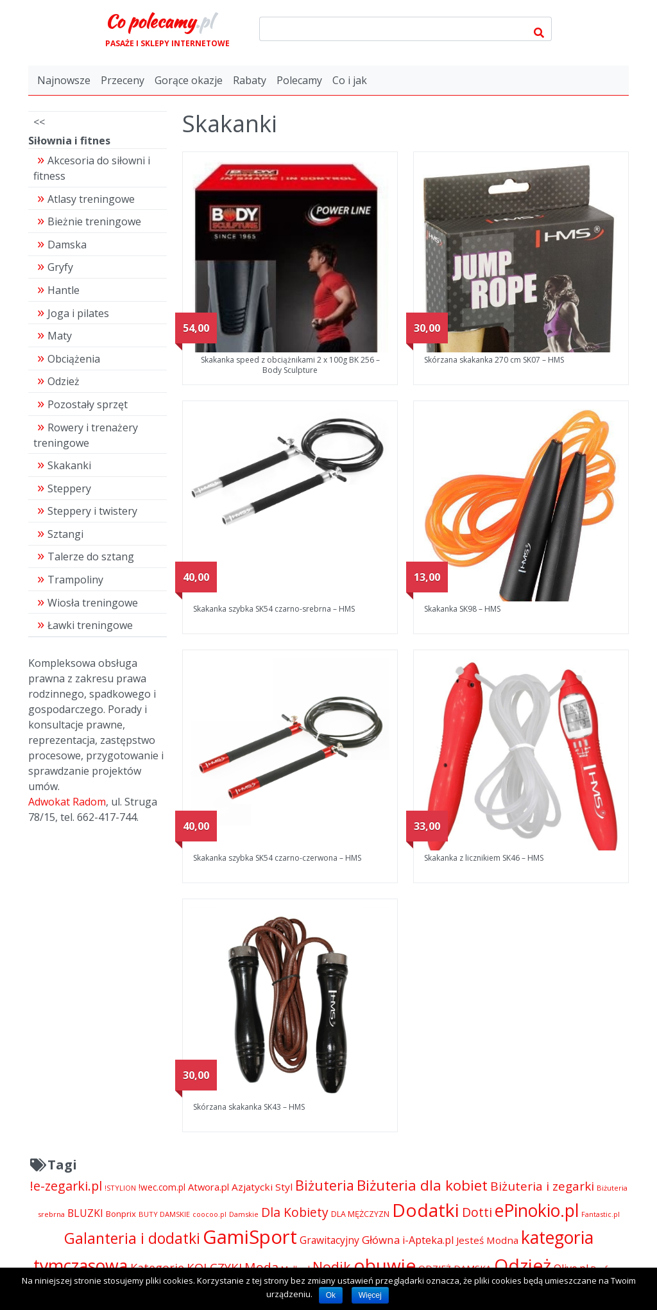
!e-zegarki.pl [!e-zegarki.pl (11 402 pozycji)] (66, 1185)
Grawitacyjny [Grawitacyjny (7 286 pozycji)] (329, 1240)
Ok (331, 1295)
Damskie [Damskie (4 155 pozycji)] (244, 1214)
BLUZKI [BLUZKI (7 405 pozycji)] (85, 1213)
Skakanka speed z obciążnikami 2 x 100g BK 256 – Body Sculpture (290, 364)
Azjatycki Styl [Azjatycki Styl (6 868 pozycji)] (262, 1186)
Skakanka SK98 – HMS (462, 608)
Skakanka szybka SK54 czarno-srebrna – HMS (274, 608)
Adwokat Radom (67, 802)
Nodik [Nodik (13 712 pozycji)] (331, 1266)
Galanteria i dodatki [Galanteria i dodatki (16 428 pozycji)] (132, 1238)
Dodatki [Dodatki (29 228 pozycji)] (425, 1210)
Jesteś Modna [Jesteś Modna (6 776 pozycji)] (487, 1240)
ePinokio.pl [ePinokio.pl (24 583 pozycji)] (537, 1210)
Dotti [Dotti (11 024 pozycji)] (477, 1212)
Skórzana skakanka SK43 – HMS (249, 1106)
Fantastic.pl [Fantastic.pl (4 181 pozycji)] (600, 1214)
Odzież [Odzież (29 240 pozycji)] (522, 1265)
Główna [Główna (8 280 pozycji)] (381, 1239)
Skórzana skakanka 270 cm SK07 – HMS (494, 359)
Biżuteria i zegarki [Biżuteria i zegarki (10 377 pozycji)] (542, 1186)
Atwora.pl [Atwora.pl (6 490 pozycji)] (208, 1186)
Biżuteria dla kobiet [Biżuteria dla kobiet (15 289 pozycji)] (422, 1185)
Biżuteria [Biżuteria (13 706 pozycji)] (324, 1185)
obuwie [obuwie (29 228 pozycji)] (385, 1265)
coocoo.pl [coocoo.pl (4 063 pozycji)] (209, 1214)
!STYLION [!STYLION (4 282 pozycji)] (120, 1188)
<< (39, 122)
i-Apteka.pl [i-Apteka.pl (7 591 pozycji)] (428, 1240)
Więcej (370, 1295)
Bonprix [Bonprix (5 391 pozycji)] (121, 1214)
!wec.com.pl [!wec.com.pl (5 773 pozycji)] (162, 1187)
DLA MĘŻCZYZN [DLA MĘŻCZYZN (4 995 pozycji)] (360, 1214)
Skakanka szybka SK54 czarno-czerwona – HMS (277, 857)
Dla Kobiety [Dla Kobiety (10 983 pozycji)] (294, 1212)
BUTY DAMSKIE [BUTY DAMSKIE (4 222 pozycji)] (164, 1214)
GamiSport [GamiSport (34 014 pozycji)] (250, 1237)
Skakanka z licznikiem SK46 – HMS (483, 857)
